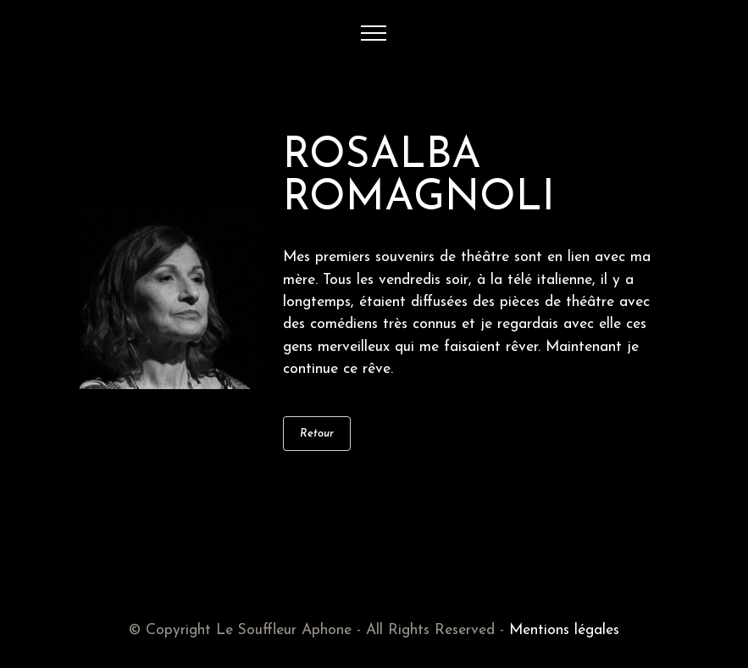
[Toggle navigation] (374, 33)
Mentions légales (564, 630)
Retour (317, 433)
